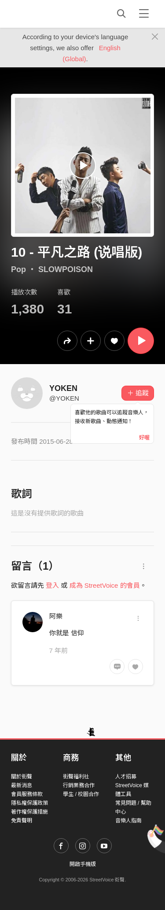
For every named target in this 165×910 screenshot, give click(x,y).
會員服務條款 (27, 794)
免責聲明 (21, 821)
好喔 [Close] (144, 438)
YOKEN (63, 388)
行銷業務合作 (79, 785)
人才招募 (125, 777)
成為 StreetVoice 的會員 (105, 585)
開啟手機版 (83, 864)
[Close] (155, 37)
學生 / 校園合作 (81, 794)
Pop (18, 269)
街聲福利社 (76, 777)
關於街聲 (21, 777)
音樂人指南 (128, 821)
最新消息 (21, 785)
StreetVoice (47, 13)
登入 (52, 585)
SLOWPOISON (65, 269)
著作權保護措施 (29, 812)
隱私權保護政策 (29, 803)
